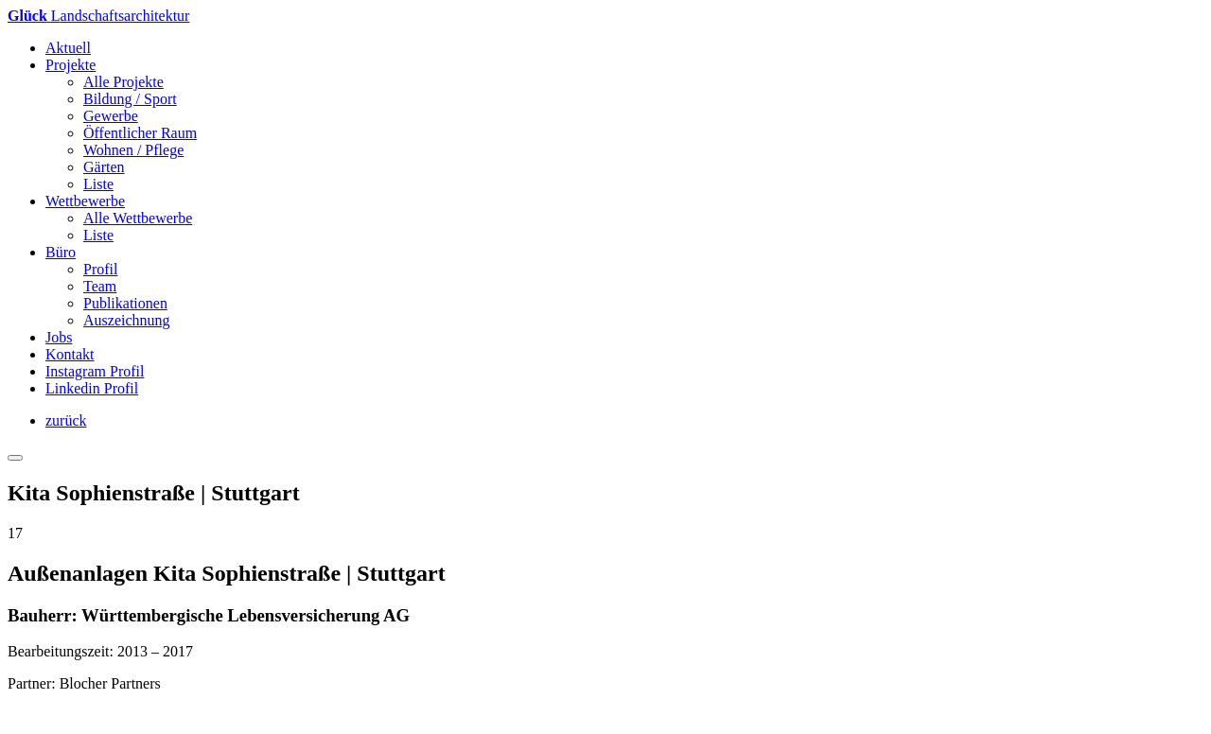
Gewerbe (110, 116)
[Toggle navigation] (15, 458)
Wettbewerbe (85, 201)
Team (99, 286)
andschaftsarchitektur (98, 16)
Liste (98, 184)
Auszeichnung (126, 320)
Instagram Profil (94, 371)
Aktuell (68, 48)
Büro (60, 252)
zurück (66, 420)
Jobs (58, 337)
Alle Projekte (123, 82)
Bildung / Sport (130, 99)
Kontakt (70, 354)
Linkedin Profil (91, 388)
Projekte (70, 65)
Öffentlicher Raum (140, 133)
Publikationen (125, 303)
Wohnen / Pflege (133, 150)
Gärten (104, 167)
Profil (100, 269)
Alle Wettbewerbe (137, 218)
